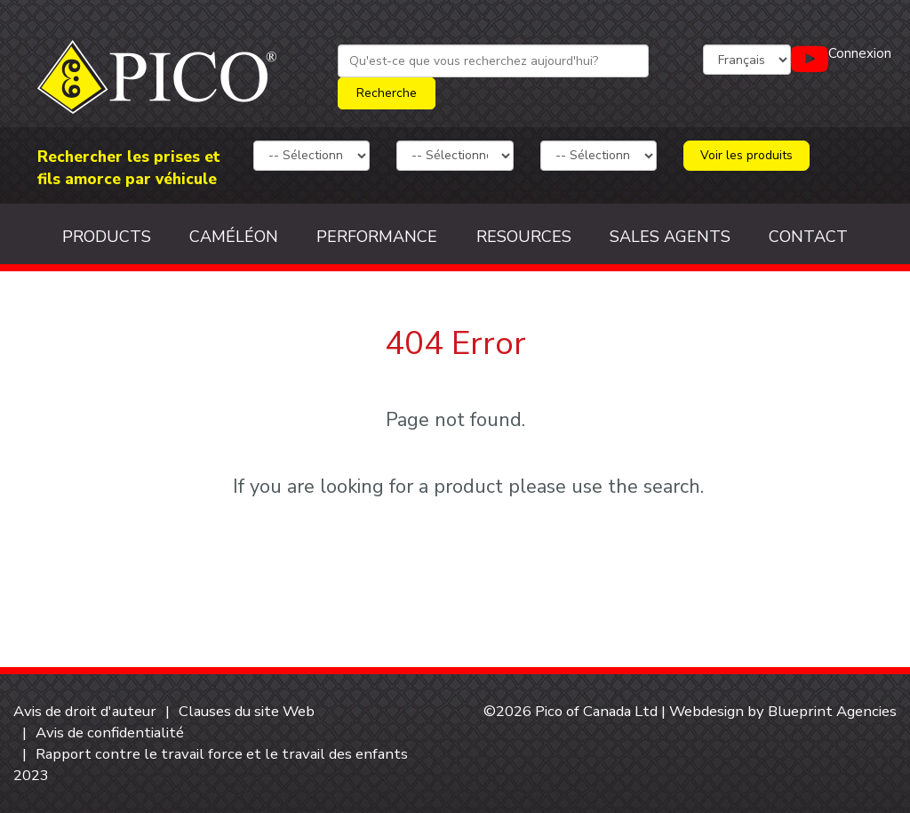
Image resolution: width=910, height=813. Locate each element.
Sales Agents (670, 236)
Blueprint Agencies (832, 711)
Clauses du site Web (247, 711)
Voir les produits (746, 155)
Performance (376, 236)
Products (106, 236)
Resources (523, 236)
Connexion (859, 53)
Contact (808, 236)
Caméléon (233, 236)
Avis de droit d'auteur (84, 711)
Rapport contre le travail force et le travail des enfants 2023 (210, 764)
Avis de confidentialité (110, 732)
